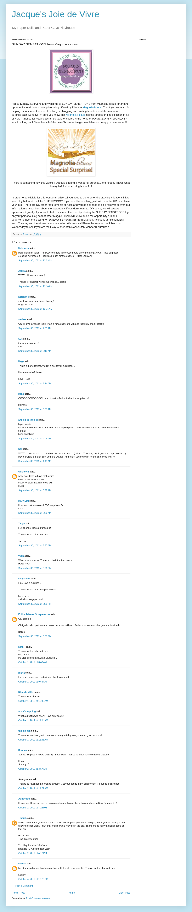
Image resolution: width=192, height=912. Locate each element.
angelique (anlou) (28, 420)
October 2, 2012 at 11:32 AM (33, 788)
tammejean (24, 731)
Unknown (23, 248)
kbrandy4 (23, 297)
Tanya (21, 523)
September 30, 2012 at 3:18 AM (34, 351)
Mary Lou (23, 501)
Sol (20, 449)
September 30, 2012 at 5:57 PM (34, 636)
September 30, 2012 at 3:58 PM (34, 604)
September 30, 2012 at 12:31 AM (35, 309)
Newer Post (18, 892)
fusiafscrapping (27, 711)
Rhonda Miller (26, 692)
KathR (21, 647)
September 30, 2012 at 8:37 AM (34, 545)
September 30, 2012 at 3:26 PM (34, 568)
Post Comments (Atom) (38, 898)
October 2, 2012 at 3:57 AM (32, 769)
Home (71, 892)
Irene (21, 394)
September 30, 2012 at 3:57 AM (34, 409)
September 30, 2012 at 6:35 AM (34, 490)
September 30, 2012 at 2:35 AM (34, 328)
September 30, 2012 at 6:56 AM (34, 513)
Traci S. (22, 818)
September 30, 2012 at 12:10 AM (35, 286)
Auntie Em (24, 798)
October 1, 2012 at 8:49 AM (32, 662)
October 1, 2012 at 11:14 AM (33, 720)
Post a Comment (24, 886)
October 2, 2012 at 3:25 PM (32, 807)
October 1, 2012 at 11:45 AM (33, 739)
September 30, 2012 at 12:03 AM (35, 260)
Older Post (124, 892)
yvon (21, 556)
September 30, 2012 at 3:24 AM (34, 383)
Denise (22, 863)
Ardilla (22, 271)
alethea (22, 319)
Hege (21, 361)
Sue (20, 339)
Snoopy (22, 750)
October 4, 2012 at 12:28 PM (33, 879)
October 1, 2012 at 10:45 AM (33, 701)
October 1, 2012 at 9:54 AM (32, 681)
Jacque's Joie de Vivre (55, 14)
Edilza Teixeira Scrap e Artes (34, 614)
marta (21, 673)
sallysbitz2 (24, 578)
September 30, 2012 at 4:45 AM (34, 438)
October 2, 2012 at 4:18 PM (32, 853)
